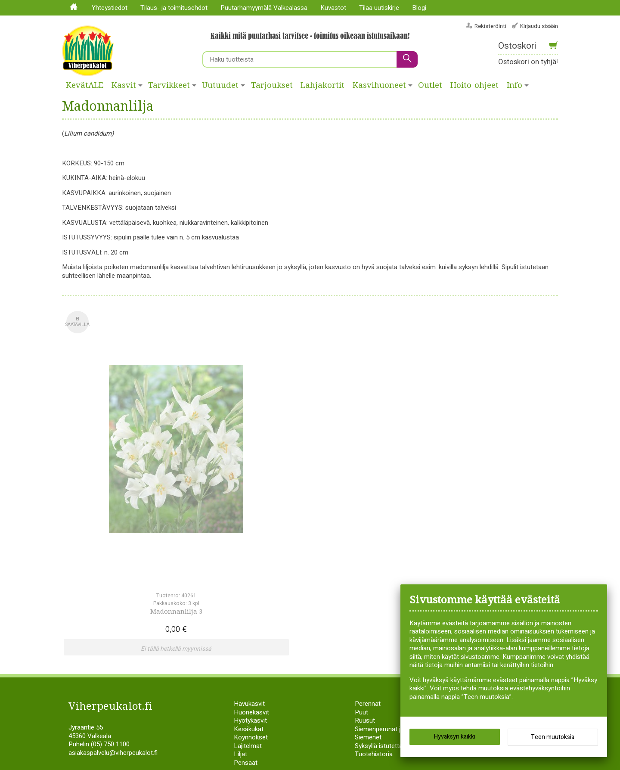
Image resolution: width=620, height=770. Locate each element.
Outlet (430, 85)
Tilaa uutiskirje (379, 7)
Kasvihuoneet (379, 85)
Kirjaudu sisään (539, 26)
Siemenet (368, 610)
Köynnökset (251, 610)
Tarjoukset (272, 85)
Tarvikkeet (169, 85)
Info (514, 85)
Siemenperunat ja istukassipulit (398, 601)
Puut (361, 585)
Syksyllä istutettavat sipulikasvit (399, 618)
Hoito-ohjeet (474, 85)
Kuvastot (333, 7)
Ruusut (365, 593)
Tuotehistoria (374, 626)
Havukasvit (249, 576)
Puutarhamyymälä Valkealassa (263, 7)
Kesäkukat (249, 601)
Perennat (368, 576)
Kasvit (124, 85)
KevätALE (84, 85)
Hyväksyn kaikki (454, 739)
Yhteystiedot (109, 7)
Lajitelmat (248, 618)
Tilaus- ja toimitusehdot (174, 7)
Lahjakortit (322, 85)
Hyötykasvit (250, 593)
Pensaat (245, 635)
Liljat (240, 626)
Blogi (419, 7)
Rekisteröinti (490, 26)
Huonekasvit (251, 585)
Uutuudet (220, 85)
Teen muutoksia (552, 740)
